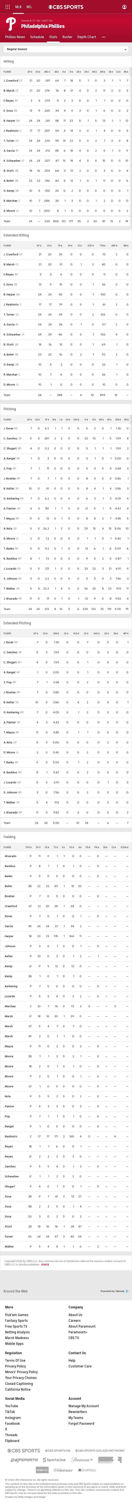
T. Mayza (9, 518)
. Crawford (10, 906)
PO (71, 847)
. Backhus (9, 866)
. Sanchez (10, 1166)
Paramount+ (78, 1332)
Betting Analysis (17, 1332)
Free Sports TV (16, 1326)
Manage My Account (84, 1406)
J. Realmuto (11, 130)
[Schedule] (37, 37)
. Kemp (8, 966)
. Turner (8, 1236)
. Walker (9, 1246)
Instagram (13, 1418)
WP (125, 633)
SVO (76, 419)
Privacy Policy (15, 1366)
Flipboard (12, 1441)
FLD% (124, 847)
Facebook (12, 1423)
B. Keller (9, 488)
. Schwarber (11, 1176)
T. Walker (9, 588)
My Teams (76, 1418)
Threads (11, 1435)
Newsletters (78, 1412)
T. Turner (9, 140)
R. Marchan (10, 201)
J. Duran (8, 428)
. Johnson (9, 946)
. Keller (8, 956)
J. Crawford (11, 80)
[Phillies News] (15, 37)
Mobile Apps (14, 1344)
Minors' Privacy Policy (21, 1372)
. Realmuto (10, 1136)
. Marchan (10, 1006)
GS (38, 71)
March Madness (17, 1338)
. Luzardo (9, 996)
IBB (126, 245)
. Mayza (8, 1046)
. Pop (7, 1116)
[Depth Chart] (86, 37)
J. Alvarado (11, 598)
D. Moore (9, 211)
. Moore (8, 1056)
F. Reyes (9, 100)
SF (80, 245)
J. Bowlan (10, 478)
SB (111, 71)
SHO (97, 633)
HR (94, 71)
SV (68, 419)
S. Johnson (10, 578)
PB (88, 847)
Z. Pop (8, 468)
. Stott (8, 1226)
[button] (103, 37)
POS (29, 847)
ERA (118, 419)
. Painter (9, 1106)
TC (55, 847)
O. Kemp (9, 191)
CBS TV (74, 1338)
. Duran (8, 916)
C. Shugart (10, 448)
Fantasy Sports (16, 1321)
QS (106, 633)
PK (96, 847)
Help (72, 1360)
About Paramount (82, 1326)
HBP (114, 245)
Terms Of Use (15, 1360)
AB (57, 71)
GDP (91, 245)
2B (78, 71)
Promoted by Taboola (115, 1291)
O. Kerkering (11, 498)
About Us (75, 1315)
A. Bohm (9, 181)
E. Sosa (8, 110)
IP (47, 419)
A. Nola (8, 528)
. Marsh (8, 1016)
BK (116, 633)
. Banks (8, 876)
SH (70, 245)
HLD (76, 633)
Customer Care (80, 1366)
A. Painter (10, 508)
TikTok (10, 1412)
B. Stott (9, 171)
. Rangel (9, 1126)
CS (118, 71)
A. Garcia (9, 151)
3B (86, 71)
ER (109, 419)
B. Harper (9, 120)
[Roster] (67, 37)
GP (30, 71)
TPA (102, 245)
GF (86, 633)
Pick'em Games (16, 1315)
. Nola (7, 1096)
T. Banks (9, 548)
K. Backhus (10, 558)
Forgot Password (81, 1423)
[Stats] (53, 37)
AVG (47, 71)
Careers (75, 1321)
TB (60, 245)
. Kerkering (10, 986)
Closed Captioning (19, 1384)
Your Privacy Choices (21, 1378)
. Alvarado (10, 856)
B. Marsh (9, 90)
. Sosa (7, 1196)
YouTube (11, 1406)
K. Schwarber (12, 161)
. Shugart (9, 1186)
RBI (102, 71)
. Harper (9, 936)
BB (126, 71)
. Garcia (8, 926)
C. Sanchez (10, 438)
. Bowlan (9, 896)
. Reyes (8, 1146)
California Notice (18, 1389)
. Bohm (8, 886)
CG (66, 633)
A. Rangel (9, 458)
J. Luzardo (10, 568)
